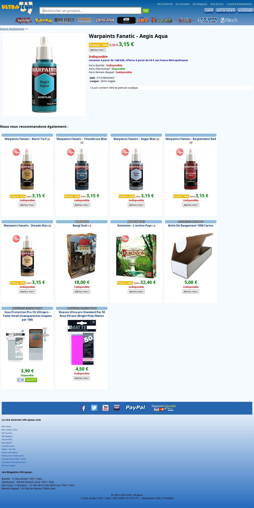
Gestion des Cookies (9, 452)
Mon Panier (6, 426)
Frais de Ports (7, 439)
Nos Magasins (200, 3)
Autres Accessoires (12, 29)
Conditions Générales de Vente (14, 462)
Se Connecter (183, 3)
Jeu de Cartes (136, 221)
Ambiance (81, 221)
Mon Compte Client (10, 430)
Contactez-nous (8, 446)
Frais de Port (217, 3)
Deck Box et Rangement (190, 221)
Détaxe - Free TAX (8, 449)
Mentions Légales (8, 465)
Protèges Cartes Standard (82, 308)
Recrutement (7, 443)
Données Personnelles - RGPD (14, 459)
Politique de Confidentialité (13, 456)
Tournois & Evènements (239, 3)
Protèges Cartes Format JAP (27, 308)
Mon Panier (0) (164, 3)
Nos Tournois (7, 433)
